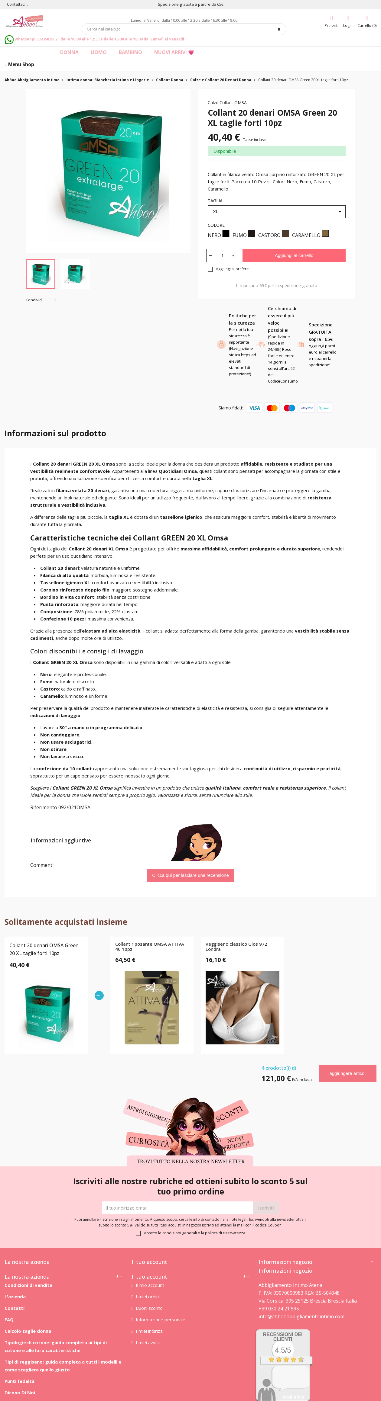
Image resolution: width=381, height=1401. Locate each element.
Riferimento (43, 807)
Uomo (99, 52)
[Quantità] (222, 255)
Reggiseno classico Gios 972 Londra (236, 946)
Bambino (130, 52)
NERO (219, 234)
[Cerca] (184, 29)
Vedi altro (293, 1396)
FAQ (9, 1319)
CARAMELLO (310, 234)
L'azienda (15, 1297)
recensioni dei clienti (283, 1337)
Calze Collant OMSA (227, 102)
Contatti (14, 1308)
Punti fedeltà (19, 1381)
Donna (69, 52)
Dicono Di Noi (20, 1393)
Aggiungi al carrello (294, 255)
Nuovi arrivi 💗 (174, 52)
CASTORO (273, 234)
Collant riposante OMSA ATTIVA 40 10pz (149, 946)
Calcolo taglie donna (28, 1331)
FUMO (244, 234)
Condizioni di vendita (28, 1285)
